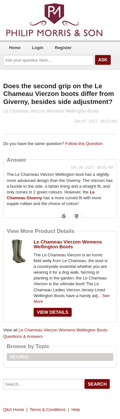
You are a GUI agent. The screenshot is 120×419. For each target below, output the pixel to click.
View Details (52, 312)
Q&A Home (13, 409)
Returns (19, 357)
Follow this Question (84, 143)
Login (37, 47)
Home (14, 47)
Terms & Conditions (48, 409)
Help (75, 409)
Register (63, 47)
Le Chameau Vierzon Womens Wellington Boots (68, 244)
